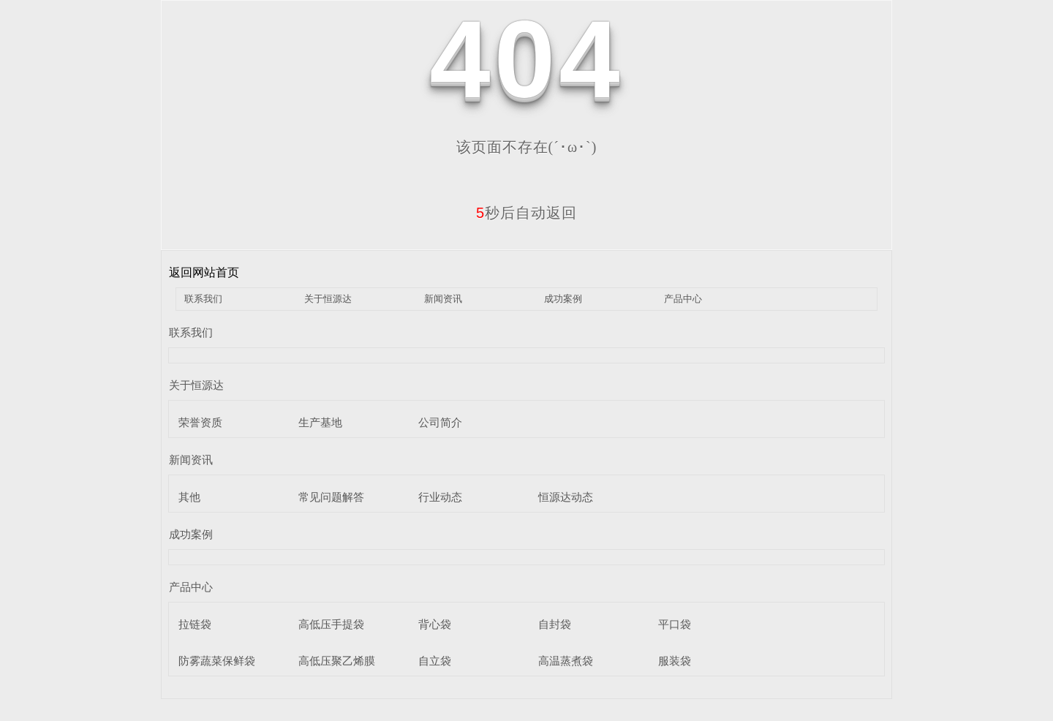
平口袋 (674, 624)
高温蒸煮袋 (565, 660)
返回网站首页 (204, 272)
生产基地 (320, 422)
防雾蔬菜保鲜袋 (216, 660)
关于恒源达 (328, 298)
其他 (189, 497)
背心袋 (434, 624)
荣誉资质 (200, 422)
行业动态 (440, 497)
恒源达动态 (565, 497)
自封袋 (554, 624)
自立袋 (434, 660)
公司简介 (440, 422)
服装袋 (674, 660)
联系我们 (203, 298)
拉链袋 (194, 624)
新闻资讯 (443, 298)
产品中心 (683, 298)
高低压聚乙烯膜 (336, 660)
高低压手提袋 (331, 624)
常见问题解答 (331, 497)
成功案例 (563, 298)
